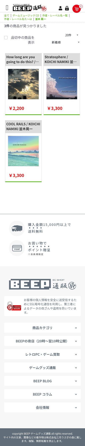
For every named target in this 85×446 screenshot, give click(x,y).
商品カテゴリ (42, 327)
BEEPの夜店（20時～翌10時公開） (42, 340)
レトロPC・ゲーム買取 (42, 354)
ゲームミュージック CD (26, 15)
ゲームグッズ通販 (42, 367)
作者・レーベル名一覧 (55, 15)
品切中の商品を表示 (22, 40)
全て (6, 15)
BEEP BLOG (42, 380)
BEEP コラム (42, 394)
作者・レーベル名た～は (18, 19)
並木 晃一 (40, 19)
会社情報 (42, 407)
